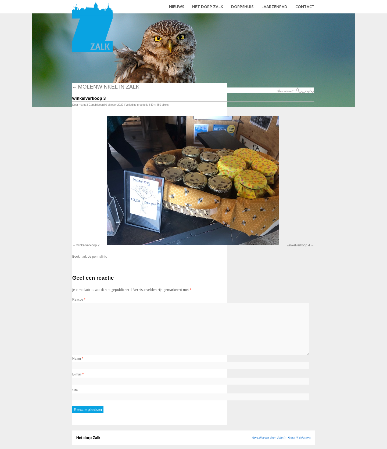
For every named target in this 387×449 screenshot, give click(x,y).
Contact (304, 6)
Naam (77, 358)
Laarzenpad (274, 6)
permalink (99, 256)
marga (82, 104)
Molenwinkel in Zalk (105, 87)
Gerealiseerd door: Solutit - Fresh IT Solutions (281, 437)
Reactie (78, 299)
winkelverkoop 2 (87, 245)
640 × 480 (155, 104)
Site (75, 390)
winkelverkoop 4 (298, 245)
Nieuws (176, 6)
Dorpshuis (242, 6)
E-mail (78, 374)
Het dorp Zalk (207, 6)
